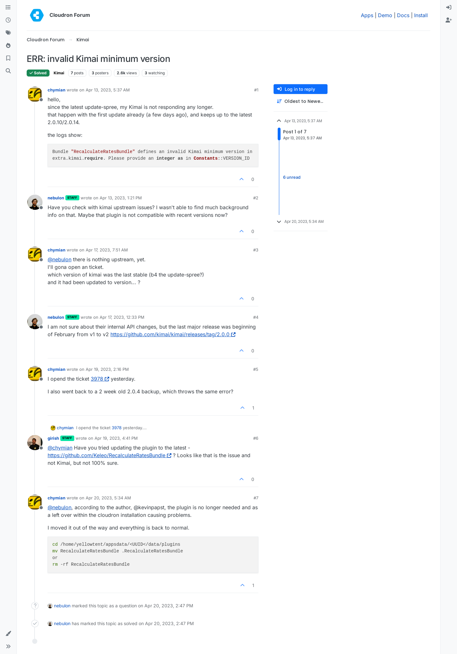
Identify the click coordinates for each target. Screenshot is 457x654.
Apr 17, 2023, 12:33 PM (122, 317)
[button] (8, 634)
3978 (100, 379)
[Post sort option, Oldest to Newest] (301, 101)
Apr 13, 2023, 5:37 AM (108, 89)
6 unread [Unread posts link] (292, 177)
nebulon (56, 197)
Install (421, 15)
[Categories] (8, 8)
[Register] (448, 20)
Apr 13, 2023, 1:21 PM (121, 197)
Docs (403, 15)
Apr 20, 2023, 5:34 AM (108, 497)
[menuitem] (448, 8)
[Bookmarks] (8, 58)
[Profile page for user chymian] (35, 94)
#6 (255, 438)
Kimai (59, 72)
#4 (255, 317)
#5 (255, 369)
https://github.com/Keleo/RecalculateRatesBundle (109, 455)
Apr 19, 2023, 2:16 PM (107, 369)
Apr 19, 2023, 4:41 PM (116, 438)
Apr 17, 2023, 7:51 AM (107, 249)
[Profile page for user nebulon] (35, 202)
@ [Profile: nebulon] (59, 259)
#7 (256, 497)
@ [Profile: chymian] (60, 447)
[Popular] (8, 46)
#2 (255, 197)
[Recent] (8, 20)
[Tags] (8, 33)
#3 (255, 249)
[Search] (8, 71)
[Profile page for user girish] (35, 442)
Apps (367, 15)
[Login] (448, 8)
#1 (256, 89)
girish (53, 438)
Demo (385, 15)
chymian (56, 89)
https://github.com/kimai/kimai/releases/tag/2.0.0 (172, 334)
